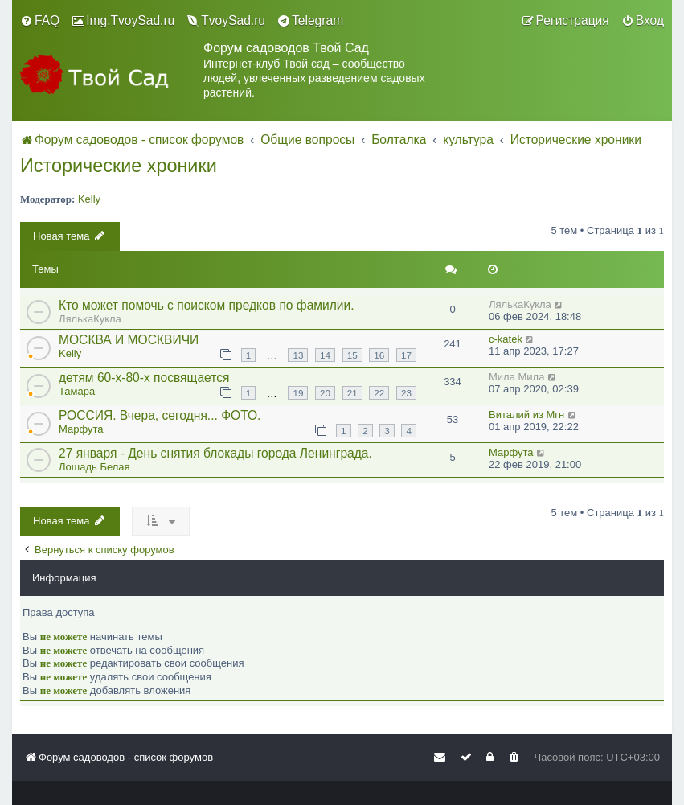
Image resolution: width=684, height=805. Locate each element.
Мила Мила (516, 377)
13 (298, 355)
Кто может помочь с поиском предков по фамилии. (206, 305)
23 (406, 393)
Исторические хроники (118, 165)
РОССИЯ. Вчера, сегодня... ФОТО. (159, 415)
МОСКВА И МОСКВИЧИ (129, 340)
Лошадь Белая (94, 467)
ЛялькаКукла (90, 319)
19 (298, 393)
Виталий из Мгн (526, 415)
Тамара (77, 391)
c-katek (505, 339)
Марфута (81, 429)
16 (379, 355)
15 (352, 355)
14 (325, 355)
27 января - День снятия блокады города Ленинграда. (215, 453)
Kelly (89, 199)
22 (379, 393)
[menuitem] (39, 21)
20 (325, 393)
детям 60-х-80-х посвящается (144, 377)
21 (352, 393)
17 (406, 355)
